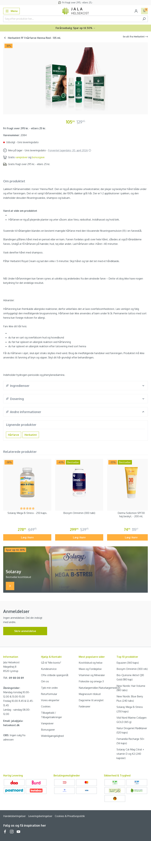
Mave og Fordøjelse (90, 668)
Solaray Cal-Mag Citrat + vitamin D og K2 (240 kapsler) (130, 754)
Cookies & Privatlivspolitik (70, 816)
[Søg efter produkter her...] (71, 19)
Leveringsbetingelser (40, 816)
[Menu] (11, 11)
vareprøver (21, 157)
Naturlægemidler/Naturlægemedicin (99, 687)
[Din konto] (136, 11)
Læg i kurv (27, 537)
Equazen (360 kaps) (128, 662)
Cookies (45, 706)
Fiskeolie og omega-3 (91, 681)
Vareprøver (47, 723)
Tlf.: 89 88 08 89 (13, 677)
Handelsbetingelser (14, 816)
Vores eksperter (50, 700)
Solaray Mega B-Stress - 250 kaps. (27, 513)
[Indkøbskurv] (144, 11)
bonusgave (38, 157)
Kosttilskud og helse (90, 662)
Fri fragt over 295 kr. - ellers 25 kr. (24, 128)
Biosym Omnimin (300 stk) (132, 668)
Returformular (49, 694)
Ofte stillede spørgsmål (54, 675)
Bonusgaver (48, 729)
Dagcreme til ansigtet (91, 700)
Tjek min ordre (49, 687)
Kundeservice (49, 668)
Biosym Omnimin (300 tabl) (79, 513)
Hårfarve (13, 434)
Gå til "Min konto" (51, 662)
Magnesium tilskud (90, 694)
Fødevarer (84, 706)
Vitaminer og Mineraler (92, 675)
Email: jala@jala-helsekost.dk (13, 723)
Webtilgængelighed (52, 735)
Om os (45, 681)
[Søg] (144, 19)
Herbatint (31, 434)
